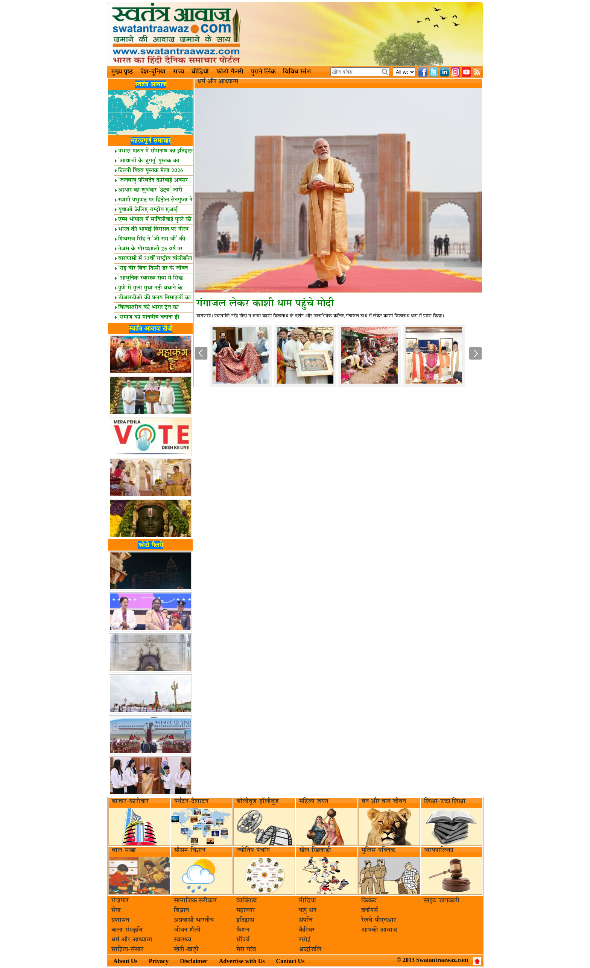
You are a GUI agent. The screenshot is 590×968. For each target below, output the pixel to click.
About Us (125, 961)
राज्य (178, 72)
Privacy (158, 961)
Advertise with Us (242, 961)
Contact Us (290, 961)
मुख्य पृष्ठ (122, 72)
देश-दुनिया (153, 72)
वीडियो (200, 72)
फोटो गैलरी (229, 72)
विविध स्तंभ (297, 72)
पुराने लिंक (263, 72)
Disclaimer (194, 961)
